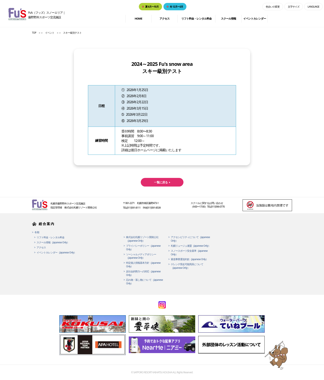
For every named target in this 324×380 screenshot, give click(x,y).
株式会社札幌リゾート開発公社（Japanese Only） (142, 239)
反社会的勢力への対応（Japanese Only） (143, 273)
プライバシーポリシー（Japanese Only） (143, 247)
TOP (34, 32)
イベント (49, 32)
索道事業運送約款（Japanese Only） (189, 259)
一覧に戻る (161, 182)
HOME (138, 18)
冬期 (37, 232)
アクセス (164, 18)
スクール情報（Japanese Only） (53, 242)
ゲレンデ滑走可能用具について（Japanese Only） (187, 266)
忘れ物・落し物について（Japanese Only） (144, 281)
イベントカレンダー (254, 18)
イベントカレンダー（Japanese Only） (56, 252)
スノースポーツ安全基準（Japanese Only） (189, 252)
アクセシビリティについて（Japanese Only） (190, 239)
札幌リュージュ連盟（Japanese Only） (190, 246)
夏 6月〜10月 (152, 6)
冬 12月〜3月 (176, 6)
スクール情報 (228, 18)
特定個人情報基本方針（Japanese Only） (143, 264)
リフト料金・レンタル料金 (196, 18)
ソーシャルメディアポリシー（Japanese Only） (141, 256)
